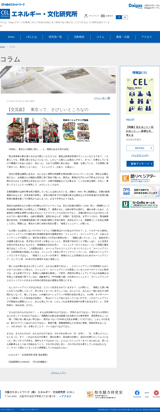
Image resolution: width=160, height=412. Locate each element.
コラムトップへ (58, 372)
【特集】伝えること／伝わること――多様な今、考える (140, 131)
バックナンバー (140, 155)
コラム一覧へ (100, 98)
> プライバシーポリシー (29, 410)
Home (2, 47)
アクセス (66, 396)
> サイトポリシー (7, 410)
